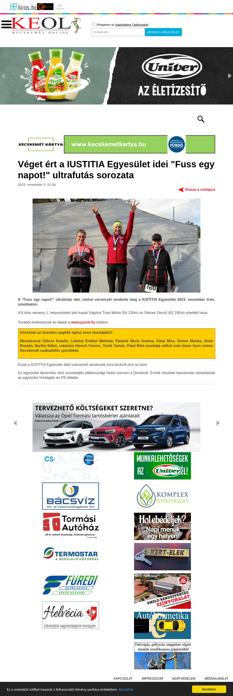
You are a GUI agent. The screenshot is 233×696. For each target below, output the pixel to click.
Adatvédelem (183, 678)
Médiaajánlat (216, 678)
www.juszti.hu (83, 322)
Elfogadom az (120, 24)
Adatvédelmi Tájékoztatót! (132, 24)
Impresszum (152, 678)
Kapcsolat (123, 678)
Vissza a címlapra (200, 189)
